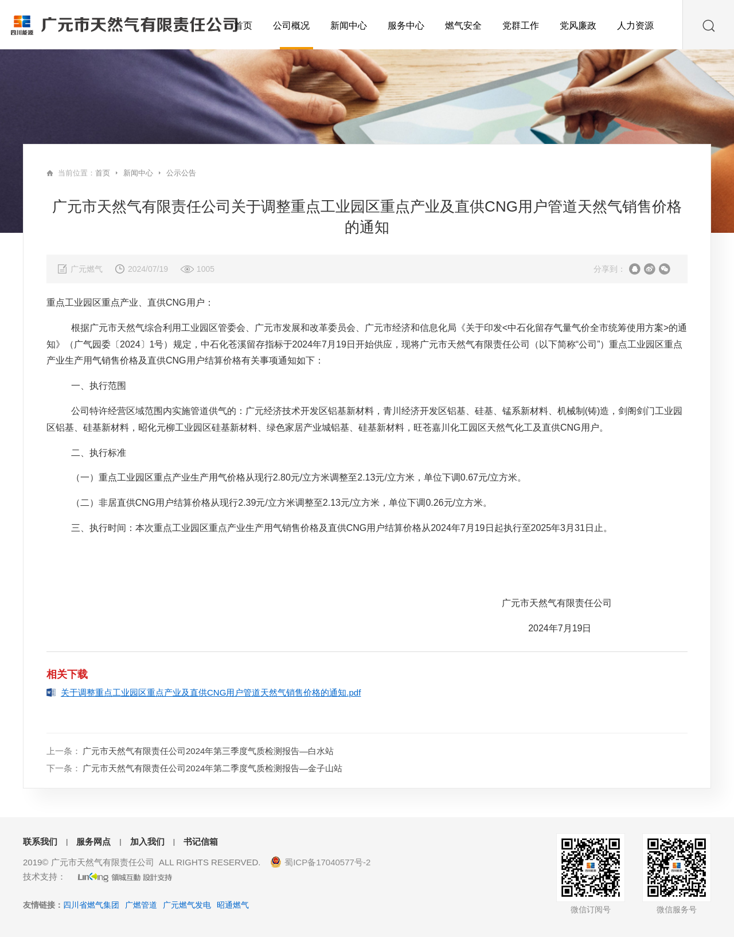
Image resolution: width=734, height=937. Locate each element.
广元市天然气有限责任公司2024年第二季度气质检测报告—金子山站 (212, 768)
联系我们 (40, 841)
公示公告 (181, 173)
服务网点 (93, 841)
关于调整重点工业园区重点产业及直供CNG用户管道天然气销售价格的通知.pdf (211, 692)
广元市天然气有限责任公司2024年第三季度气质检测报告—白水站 (208, 751)
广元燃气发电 (187, 904)
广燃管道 (141, 904)
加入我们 (147, 841)
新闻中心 (138, 173)
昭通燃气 (233, 904)
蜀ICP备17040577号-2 (327, 862)
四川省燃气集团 (91, 904)
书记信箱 (201, 841)
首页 (102, 173)
